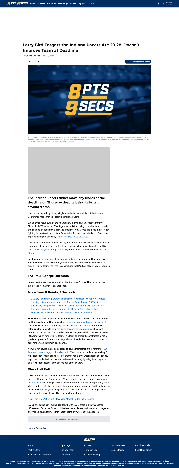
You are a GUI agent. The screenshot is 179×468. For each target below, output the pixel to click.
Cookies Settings (92, 454)
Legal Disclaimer (143, 450)
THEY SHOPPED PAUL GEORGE (71, 236)
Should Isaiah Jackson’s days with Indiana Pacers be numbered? (62, 312)
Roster (73, 4)
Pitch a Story (33, 450)
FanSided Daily (142, 445)
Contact (88, 445)
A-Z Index (65, 454)
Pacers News (41, 428)
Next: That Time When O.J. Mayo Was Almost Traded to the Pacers (61, 399)
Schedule (51, 4)
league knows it (67, 339)
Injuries (81, 4)
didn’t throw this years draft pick (43, 249)
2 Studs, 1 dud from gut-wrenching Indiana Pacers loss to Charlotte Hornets (68, 298)
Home (30, 428)
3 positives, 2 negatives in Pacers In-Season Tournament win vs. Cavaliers (67, 305)
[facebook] (158, 3)
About (30, 445)
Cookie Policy (117, 450)
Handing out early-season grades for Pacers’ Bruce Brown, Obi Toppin (65, 302)
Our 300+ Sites (118, 445)
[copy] (43, 61)
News (32, 4)
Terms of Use (90, 450)
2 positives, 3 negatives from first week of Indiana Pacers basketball (64, 309)
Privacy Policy (67, 450)
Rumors (41, 4)
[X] (164, 3)
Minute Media (21, 461)
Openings (65, 445)
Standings (63, 4)
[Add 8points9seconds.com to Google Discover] (138, 62)
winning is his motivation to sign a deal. (85, 322)
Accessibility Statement (39, 454)
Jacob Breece (33, 56)
